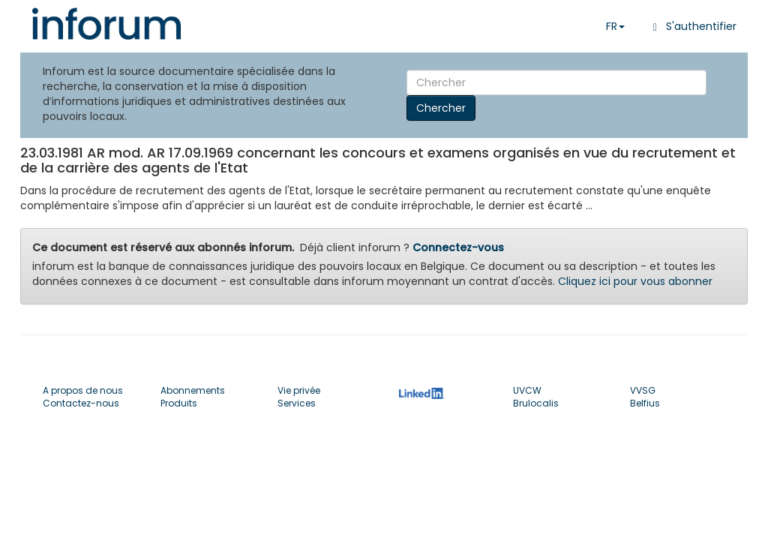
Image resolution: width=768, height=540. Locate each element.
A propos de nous (83, 390)
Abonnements (192, 390)
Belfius (645, 403)
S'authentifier (691, 26)
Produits (178, 403)
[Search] (556, 82)
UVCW (527, 390)
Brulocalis (536, 403)
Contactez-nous (81, 403)
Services (297, 403)
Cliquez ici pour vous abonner (635, 281)
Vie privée (299, 390)
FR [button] (615, 26)
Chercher (441, 108)
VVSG (643, 390)
